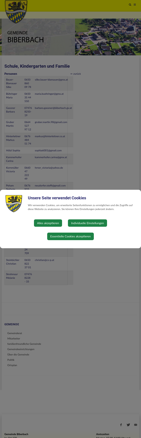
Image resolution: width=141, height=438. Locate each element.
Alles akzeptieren (48, 223)
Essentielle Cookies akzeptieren (70, 236)
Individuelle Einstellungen (87, 223)
